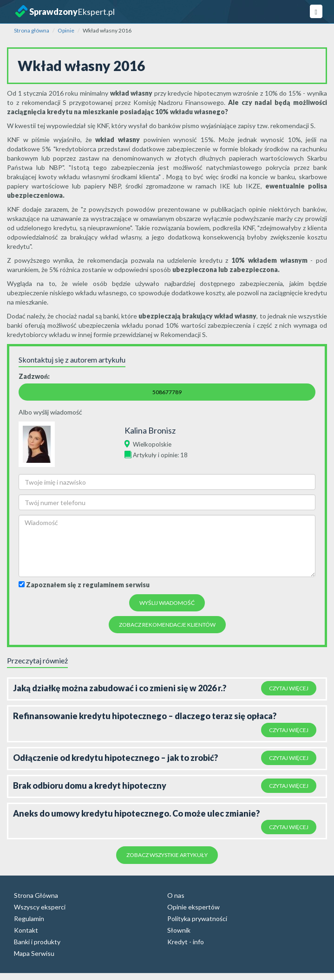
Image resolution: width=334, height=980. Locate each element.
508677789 (167, 392)
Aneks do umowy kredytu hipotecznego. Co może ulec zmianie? (136, 813)
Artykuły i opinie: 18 (160, 455)
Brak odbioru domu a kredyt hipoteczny (89, 785)
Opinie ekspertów (193, 907)
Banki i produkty (37, 942)
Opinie (66, 30)
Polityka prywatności (197, 918)
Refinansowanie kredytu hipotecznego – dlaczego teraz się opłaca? (144, 716)
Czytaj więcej (288, 688)
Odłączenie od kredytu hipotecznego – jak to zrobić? (115, 758)
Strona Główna (36, 895)
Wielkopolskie (152, 444)
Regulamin (29, 918)
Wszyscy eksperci (39, 907)
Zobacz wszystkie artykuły (167, 854)
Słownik (178, 930)
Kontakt (26, 930)
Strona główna (31, 30)
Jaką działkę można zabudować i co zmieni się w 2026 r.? (119, 688)
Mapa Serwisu (34, 953)
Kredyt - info (185, 942)
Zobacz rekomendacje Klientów (167, 624)
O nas (175, 895)
